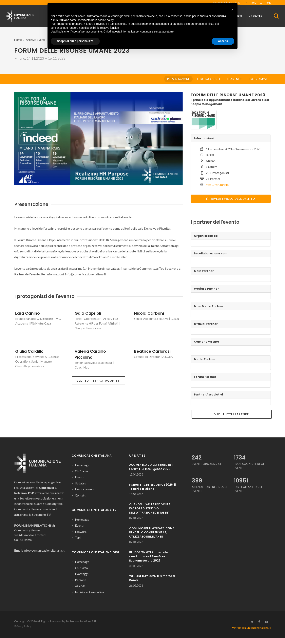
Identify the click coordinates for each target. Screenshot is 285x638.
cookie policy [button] (106, 20)
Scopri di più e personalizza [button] (75, 41)
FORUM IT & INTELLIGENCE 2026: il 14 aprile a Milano (152, 487)
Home (18, 39)
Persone (80, 580)
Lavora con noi (84, 489)
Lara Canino (27, 313)
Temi (78, 537)
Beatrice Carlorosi (152, 351)
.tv (260, 2)
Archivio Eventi (35, 39)
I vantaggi (81, 574)
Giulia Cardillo (29, 351)
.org (268, 2)
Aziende (80, 586)
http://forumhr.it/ (217, 184)
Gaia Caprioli (88, 313)
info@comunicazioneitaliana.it (251, 627)
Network (80, 531)
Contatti (80, 495)
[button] (232, 9)
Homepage (82, 465)
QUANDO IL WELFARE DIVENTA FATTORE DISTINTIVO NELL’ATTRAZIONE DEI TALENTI (149, 508)
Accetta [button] (223, 41)
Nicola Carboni (149, 313)
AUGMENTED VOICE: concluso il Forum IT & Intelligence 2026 (151, 467)
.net (253, 2)
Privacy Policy (22, 626)
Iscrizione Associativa (89, 592)
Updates (80, 483)
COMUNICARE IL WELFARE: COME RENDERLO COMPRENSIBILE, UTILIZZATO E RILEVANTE (151, 532)
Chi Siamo (81, 471)
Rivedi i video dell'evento (230, 198)
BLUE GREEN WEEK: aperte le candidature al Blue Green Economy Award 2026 (148, 556)
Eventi (79, 477)
